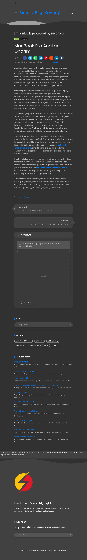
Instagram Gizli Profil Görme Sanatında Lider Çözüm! (37, 385)
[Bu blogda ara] (43, 324)
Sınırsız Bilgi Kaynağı (40, 12)
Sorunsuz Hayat (32, 452)
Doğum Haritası (21, 362)
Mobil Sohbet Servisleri (24, 436)
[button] (25, 58)
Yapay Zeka (5, 454)
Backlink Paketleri (17, 452)
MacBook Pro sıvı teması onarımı (52, 167)
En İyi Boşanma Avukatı (24, 401)
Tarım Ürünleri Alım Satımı (26, 411)
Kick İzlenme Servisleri (24, 429)
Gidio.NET (4, 452)
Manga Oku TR (20, 392)
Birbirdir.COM (17, 454)
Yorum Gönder (23, 197)
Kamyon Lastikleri (22, 378)
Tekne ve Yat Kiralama (24, 371)
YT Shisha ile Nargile (23, 420)
